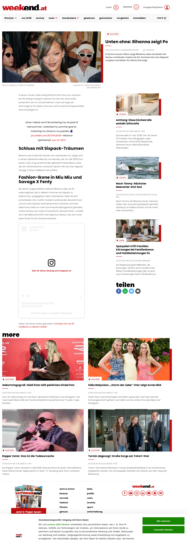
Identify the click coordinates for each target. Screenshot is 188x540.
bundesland (70, 18)
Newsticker (131, 7)
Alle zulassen (163, 494)
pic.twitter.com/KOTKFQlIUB (46, 135)
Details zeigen (156, 534)
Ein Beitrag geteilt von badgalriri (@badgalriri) (51, 313)
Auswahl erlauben (163, 503)
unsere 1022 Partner (58, 498)
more (162, 17)
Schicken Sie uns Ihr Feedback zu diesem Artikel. (46, 325)
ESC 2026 (26, 18)
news (53, 18)
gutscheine (105, 18)
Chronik (122, 114)
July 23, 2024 (58, 140)
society (40, 18)
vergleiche (123, 18)
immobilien (139, 18)
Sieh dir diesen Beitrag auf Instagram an (51, 271)
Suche (112, 7)
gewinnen (89, 18)
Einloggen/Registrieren (156, 7)
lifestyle (10, 18)
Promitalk (114, 34)
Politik (121, 240)
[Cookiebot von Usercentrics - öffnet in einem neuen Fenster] (19, 534)
